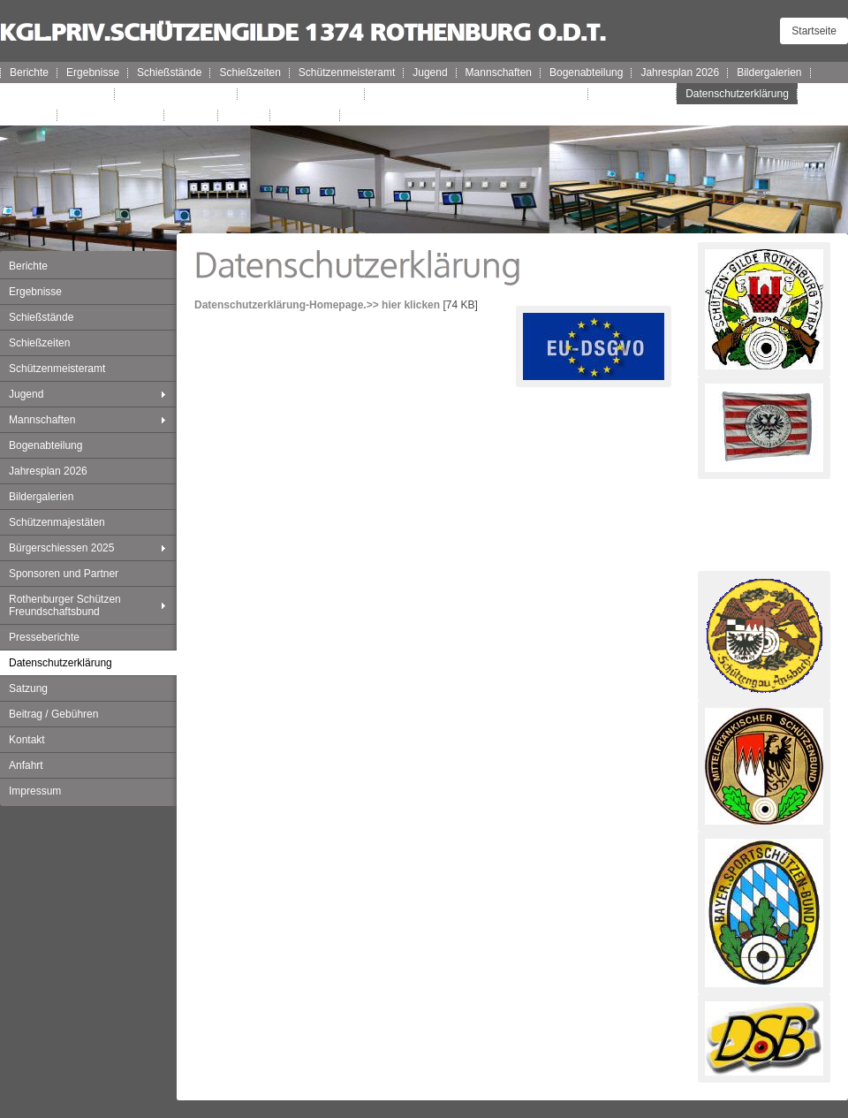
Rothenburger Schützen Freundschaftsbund (476, 93)
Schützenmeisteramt (347, 72)
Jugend (430, 72)
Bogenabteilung (586, 72)
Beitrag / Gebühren (110, 115)
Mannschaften (499, 72)
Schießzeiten (249, 72)
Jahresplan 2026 (679, 72)
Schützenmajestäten (58, 93)
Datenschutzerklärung (737, 93)
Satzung (29, 115)
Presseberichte (632, 93)
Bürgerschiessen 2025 (176, 93)
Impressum (305, 115)
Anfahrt (244, 115)
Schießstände (169, 72)
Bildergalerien (769, 72)
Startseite (814, 31)
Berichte (29, 72)
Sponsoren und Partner (301, 93)
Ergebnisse (92, 72)
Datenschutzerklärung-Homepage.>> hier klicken (317, 305)
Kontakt (191, 115)
